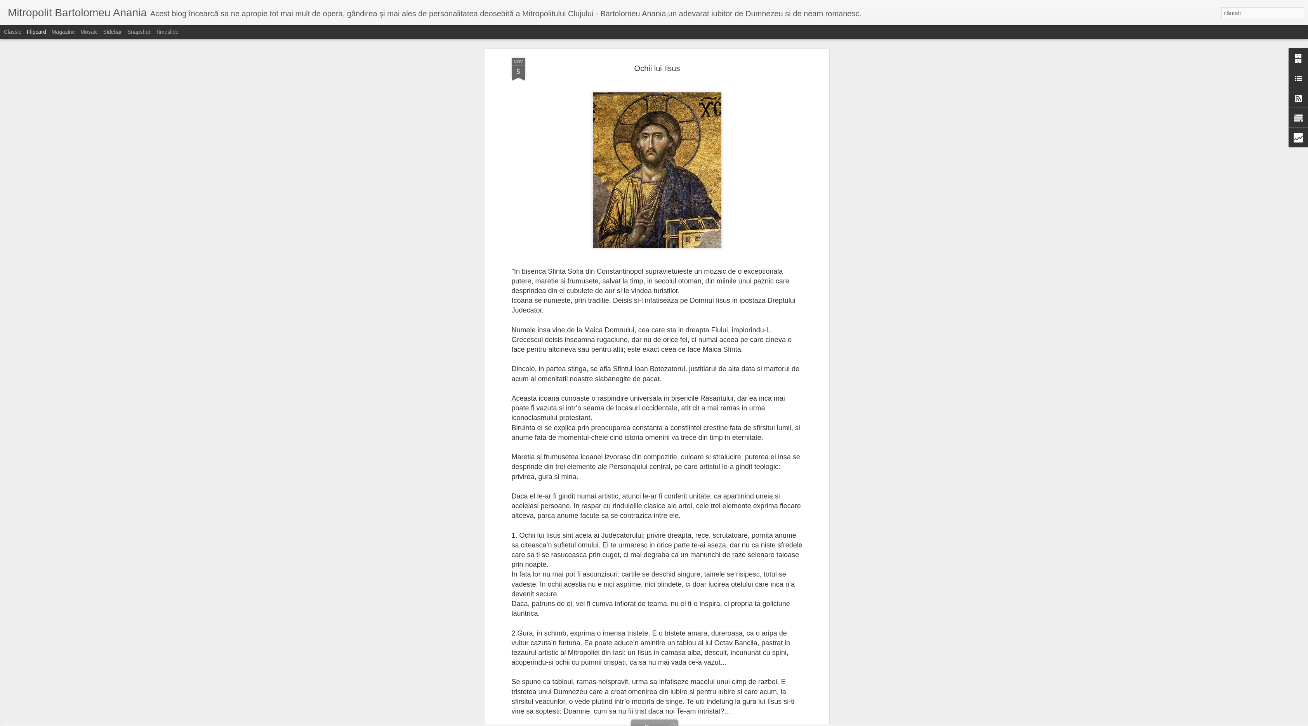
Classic (12, 32)
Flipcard (36, 32)
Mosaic (88, 32)
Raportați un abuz (716, 721)
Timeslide (167, 32)
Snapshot (138, 32)
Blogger (689, 721)
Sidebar (112, 32)
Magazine (63, 32)
